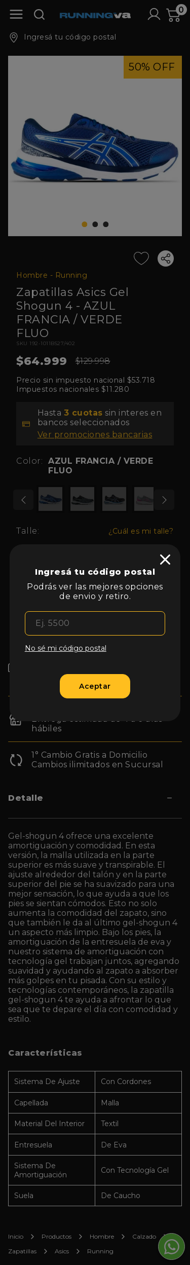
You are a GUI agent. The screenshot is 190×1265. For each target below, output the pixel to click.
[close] (165, 559)
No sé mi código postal (65, 648)
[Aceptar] (95, 686)
